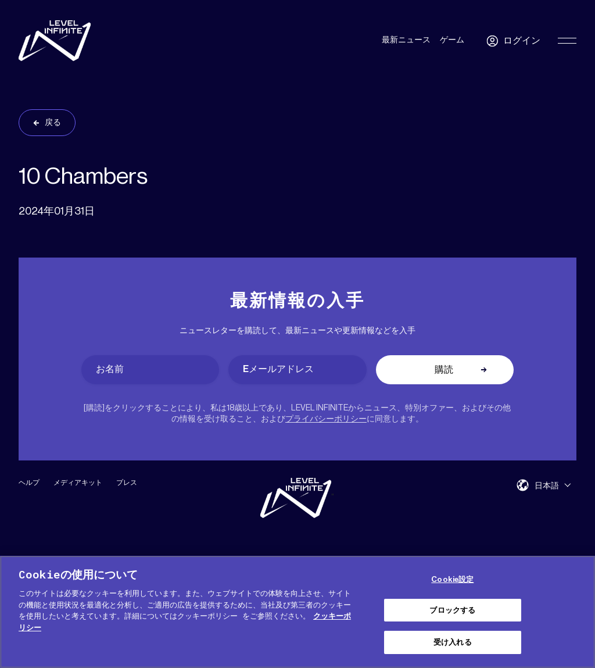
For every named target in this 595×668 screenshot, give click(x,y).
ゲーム (452, 40)
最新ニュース (406, 40)
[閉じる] (576, 610)
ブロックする (452, 610)
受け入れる (452, 642)
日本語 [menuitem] (547, 485)
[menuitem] (552, 485)
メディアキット (77, 482)
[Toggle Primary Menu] (567, 41)
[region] (297, 612)
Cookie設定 (452, 579)
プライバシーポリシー (326, 419)
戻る (53, 123)
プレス (126, 482)
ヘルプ (29, 482)
